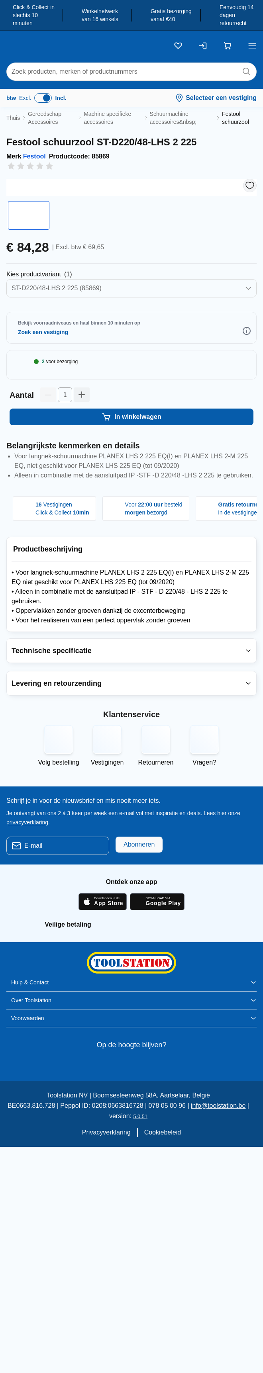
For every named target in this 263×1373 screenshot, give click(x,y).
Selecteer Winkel (51, 409)
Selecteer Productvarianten (50, 351)
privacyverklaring (28, 932)
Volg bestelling (59, 872)
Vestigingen (107, 872)
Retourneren (156, 872)
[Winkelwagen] (227, 45)
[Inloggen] (202, 45)
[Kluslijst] (178, 45)
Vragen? (204, 872)
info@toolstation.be (212, 1216)
